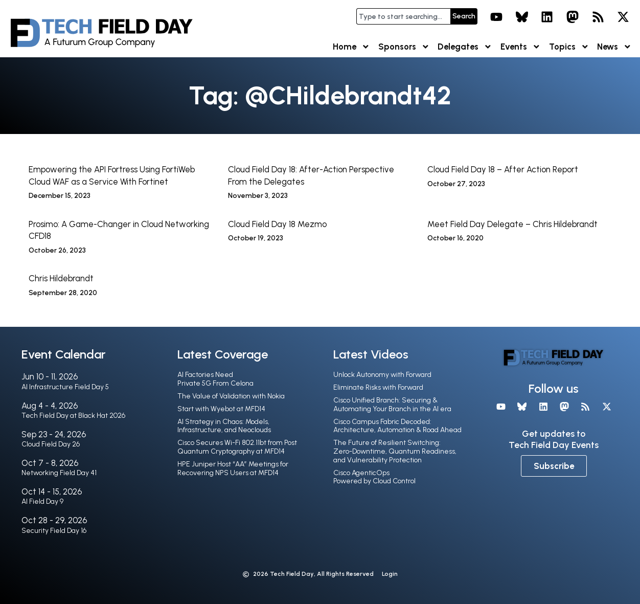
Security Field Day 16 (53, 530)
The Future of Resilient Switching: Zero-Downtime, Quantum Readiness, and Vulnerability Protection (394, 451)
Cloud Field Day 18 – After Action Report (502, 169)
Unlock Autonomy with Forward (382, 374)
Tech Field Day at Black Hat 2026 (73, 415)
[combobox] (403, 16)
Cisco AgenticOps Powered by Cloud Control (374, 477)
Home (351, 46)
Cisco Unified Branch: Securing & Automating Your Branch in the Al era (392, 404)
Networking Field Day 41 (59, 472)
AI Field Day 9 (42, 501)
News (614, 46)
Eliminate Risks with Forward (378, 387)
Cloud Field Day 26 (50, 444)
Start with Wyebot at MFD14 (221, 409)
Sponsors (404, 46)
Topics (569, 46)
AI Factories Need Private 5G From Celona (215, 379)
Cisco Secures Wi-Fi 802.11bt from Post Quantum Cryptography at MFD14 (237, 447)
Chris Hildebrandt (61, 278)
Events (520, 46)
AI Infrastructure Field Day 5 (65, 387)
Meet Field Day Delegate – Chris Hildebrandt (512, 224)
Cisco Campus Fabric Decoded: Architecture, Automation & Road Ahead (397, 426)
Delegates (465, 46)
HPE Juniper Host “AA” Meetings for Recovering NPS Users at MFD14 (232, 468)
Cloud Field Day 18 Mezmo (277, 224)
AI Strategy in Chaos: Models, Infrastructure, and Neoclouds (224, 426)
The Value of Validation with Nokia (231, 396)
